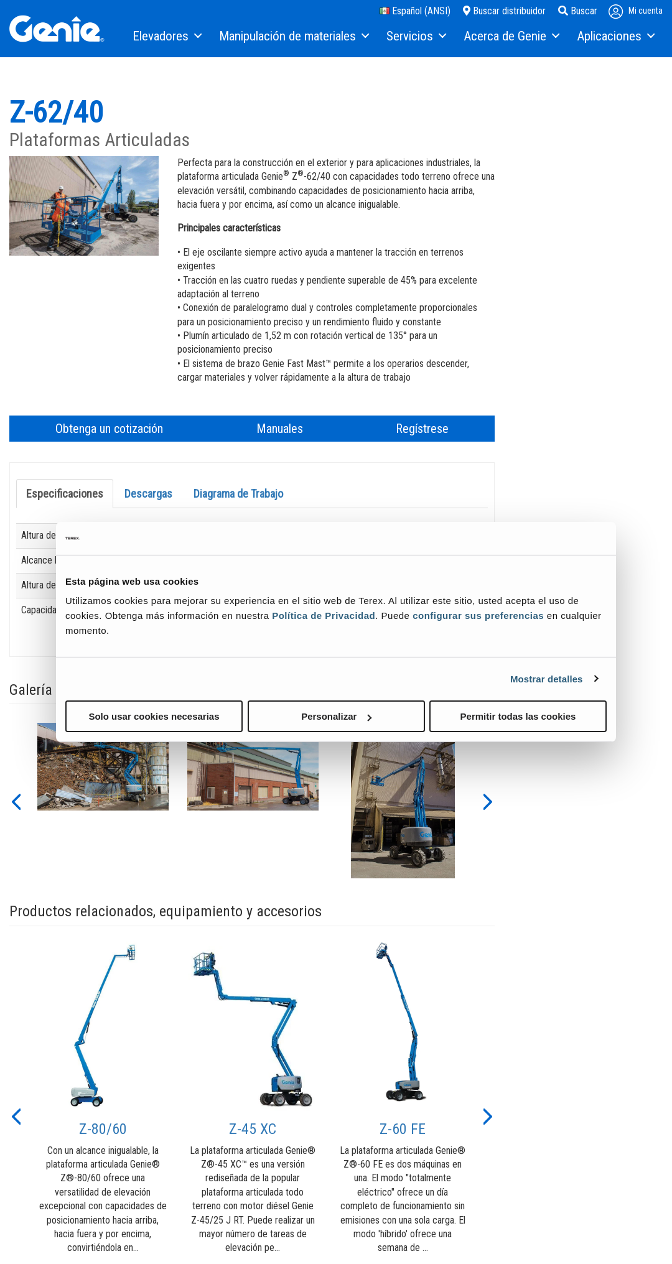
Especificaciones (64, 493)
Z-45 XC (252, 1129)
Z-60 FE (403, 1129)
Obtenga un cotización (109, 428)
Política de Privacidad (323, 615)
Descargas (148, 493)
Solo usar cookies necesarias (153, 716)
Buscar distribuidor (504, 11)
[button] (15, 800)
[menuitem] (166, 36)
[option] (103, 800)
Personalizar (336, 716)
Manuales (279, 428)
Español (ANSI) (415, 11)
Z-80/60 (103, 1129)
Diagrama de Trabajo (238, 493)
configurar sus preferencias (478, 615)
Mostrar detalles (546, 678)
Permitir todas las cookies (518, 716)
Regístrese (422, 428)
